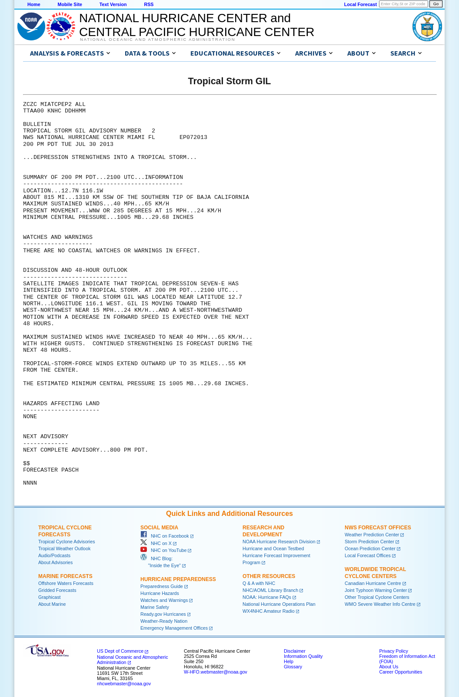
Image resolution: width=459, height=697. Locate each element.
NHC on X (156, 543)
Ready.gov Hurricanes (163, 614)
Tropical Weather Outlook (64, 548)
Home (33, 4)
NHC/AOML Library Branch (270, 590)
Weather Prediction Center (372, 534)
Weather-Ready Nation (163, 621)
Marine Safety (154, 607)
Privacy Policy (393, 651)
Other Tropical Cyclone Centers (377, 597)
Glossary (293, 666)
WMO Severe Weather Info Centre (380, 604)
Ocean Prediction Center (370, 548)
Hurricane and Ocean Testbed (273, 548)
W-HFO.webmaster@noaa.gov (215, 671)
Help (288, 661)
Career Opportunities (400, 671)
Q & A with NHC (259, 583)
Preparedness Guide (161, 586)
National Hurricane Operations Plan (279, 604)
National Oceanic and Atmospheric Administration (157, 39)
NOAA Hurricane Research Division (279, 541)
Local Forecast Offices (368, 555)
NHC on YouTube (163, 550)
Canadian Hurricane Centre (373, 583)
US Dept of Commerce (120, 651)
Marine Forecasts (65, 576)
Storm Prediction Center (369, 541)
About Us (388, 666)
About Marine (52, 604)
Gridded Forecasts (57, 590)
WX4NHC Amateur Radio (269, 611)
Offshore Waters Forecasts (65, 583)
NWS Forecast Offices (378, 528)
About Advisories (55, 562)
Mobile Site (70, 4)
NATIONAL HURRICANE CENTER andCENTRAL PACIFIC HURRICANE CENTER (196, 25)
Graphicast (49, 597)
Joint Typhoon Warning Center (376, 590)
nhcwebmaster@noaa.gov (124, 683)
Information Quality (303, 656)
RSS (148, 4)
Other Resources (269, 576)
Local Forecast (360, 4)
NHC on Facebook (164, 535)
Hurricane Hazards (159, 593)
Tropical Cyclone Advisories (66, 541)
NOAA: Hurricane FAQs (267, 597)
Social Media (159, 528)
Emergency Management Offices (174, 628)
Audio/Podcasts (54, 555)
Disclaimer (295, 651)
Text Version (113, 4)
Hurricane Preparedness (178, 579)
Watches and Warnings (164, 600)
